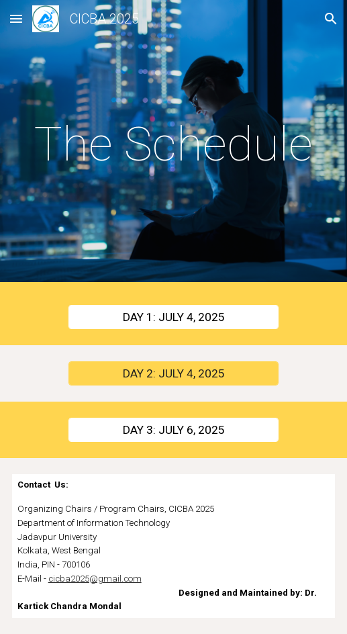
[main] (174, 144)
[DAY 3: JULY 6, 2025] (173, 430)
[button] (16, 18)
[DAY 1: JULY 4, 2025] (173, 317)
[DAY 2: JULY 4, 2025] (173, 374)
